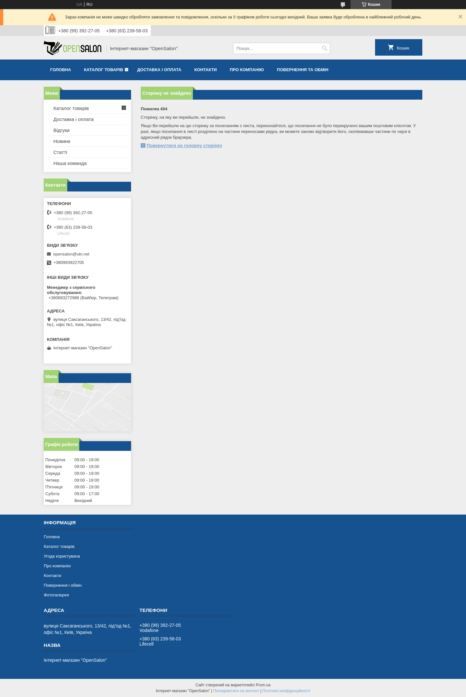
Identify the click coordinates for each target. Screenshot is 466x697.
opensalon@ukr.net (71, 254)
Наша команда (70, 163)
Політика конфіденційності (286, 691)
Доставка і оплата (159, 69)
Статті (60, 152)
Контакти (205, 69)
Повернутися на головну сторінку (184, 145)
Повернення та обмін (302, 69)
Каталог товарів (103, 69)
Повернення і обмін (63, 585)
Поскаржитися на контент (236, 691)
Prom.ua (263, 685)
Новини (61, 141)
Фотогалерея (56, 595)
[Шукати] (324, 48)
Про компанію (247, 69)
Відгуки (61, 130)
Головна (60, 69)
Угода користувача (62, 556)
